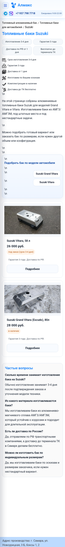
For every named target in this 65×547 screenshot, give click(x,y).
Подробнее (32, 269)
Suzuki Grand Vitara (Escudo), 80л (28, 320)
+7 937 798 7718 (25, 13)
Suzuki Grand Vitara (47, 173)
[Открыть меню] (5, 5)
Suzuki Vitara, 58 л (18, 240)
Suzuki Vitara (47, 182)
